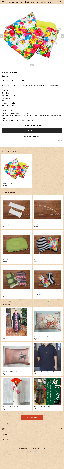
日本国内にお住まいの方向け (32, 136)
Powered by (32, 451)
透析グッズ (4, 440)
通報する (60, 140)
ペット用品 (4, 434)
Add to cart (32, 131)
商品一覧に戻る (32, 418)
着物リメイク (5, 429)
